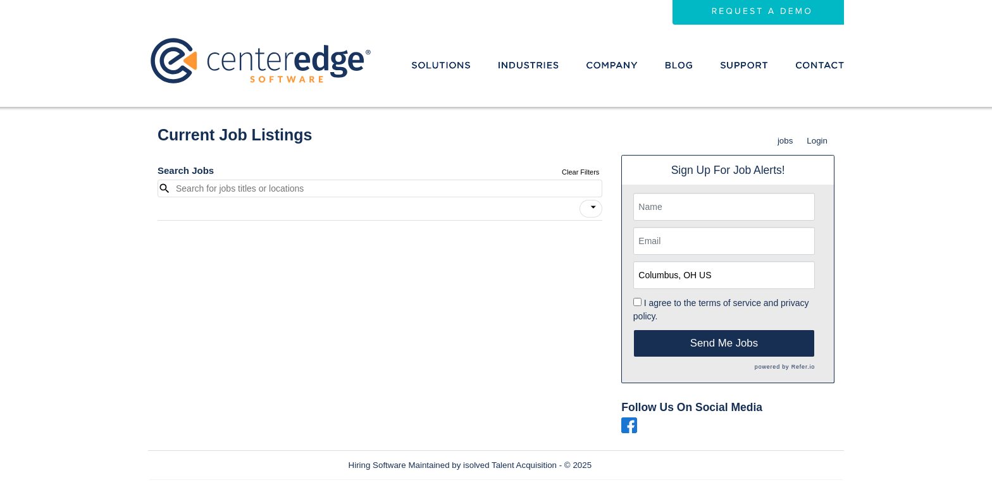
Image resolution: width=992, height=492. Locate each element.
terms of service (729, 303)
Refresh (629, 465)
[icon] (593, 207)
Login (817, 140)
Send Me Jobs (724, 343)
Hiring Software (377, 465)
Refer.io (803, 367)
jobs (785, 140)
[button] (591, 209)
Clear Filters (580, 172)
